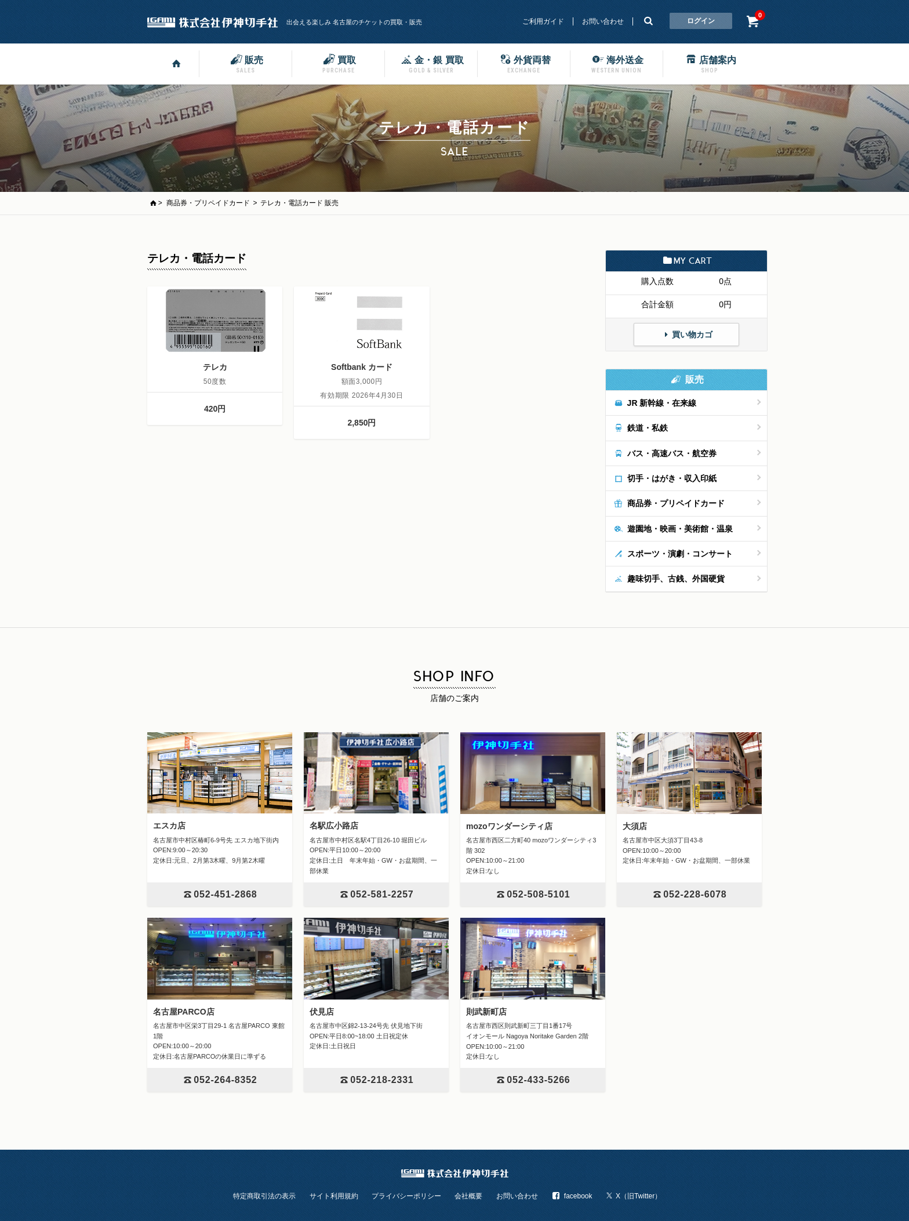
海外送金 (616, 63)
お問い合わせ (603, 21)
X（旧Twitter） (633, 1196)
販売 (245, 63)
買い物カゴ (686, 334)
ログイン (701, 21)
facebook (571, 1196)
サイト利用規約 (334, 1196)
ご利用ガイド (543, 21)
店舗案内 (709, 63)
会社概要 (468, 1196)
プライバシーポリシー (406, 1196)
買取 (338, 63)
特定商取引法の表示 (264, 1196)
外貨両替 (524, 63)
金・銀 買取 (430, 63)
